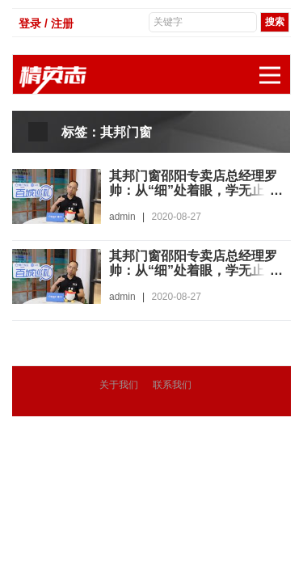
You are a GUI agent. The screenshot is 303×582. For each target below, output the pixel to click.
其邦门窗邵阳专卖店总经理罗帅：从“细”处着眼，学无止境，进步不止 (193, 190)
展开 (274, 67)
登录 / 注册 (46, 23)
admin (122, 216)
